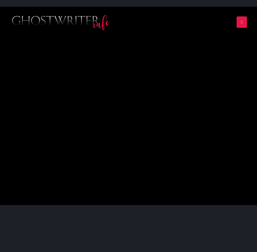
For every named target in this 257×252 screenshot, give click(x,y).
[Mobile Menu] (242, 22)
